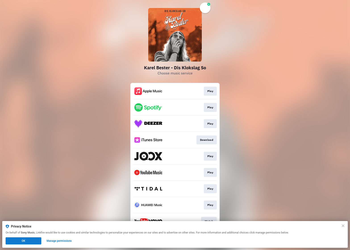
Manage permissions (59, 240)
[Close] (343, 225)
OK (23, 240)
